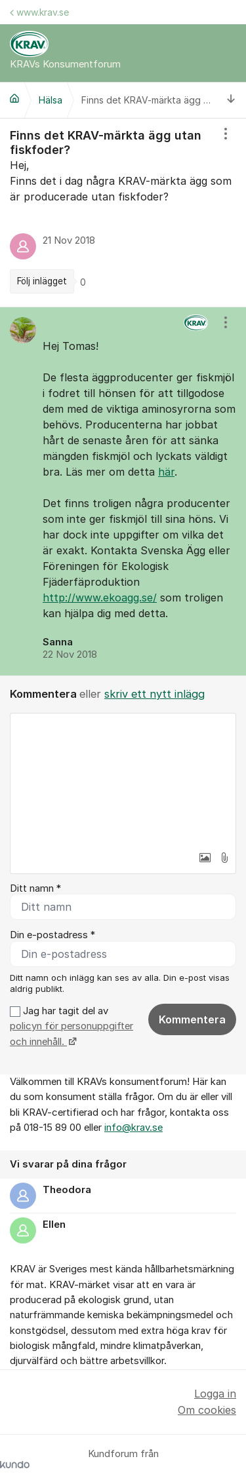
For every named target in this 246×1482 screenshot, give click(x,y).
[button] (204, 858)
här (166, 471)
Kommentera (192, 1019)
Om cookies (207, 1409)
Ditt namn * (35, 888)
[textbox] (123, 779)
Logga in (215, 1393)
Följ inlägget (42, 281)
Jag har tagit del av (71, 1026)
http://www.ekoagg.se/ (100, 597)
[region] (123, 212)
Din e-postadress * (52, 935)
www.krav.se (39, 12)
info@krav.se (133, 1127)
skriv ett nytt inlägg (154, 693)
